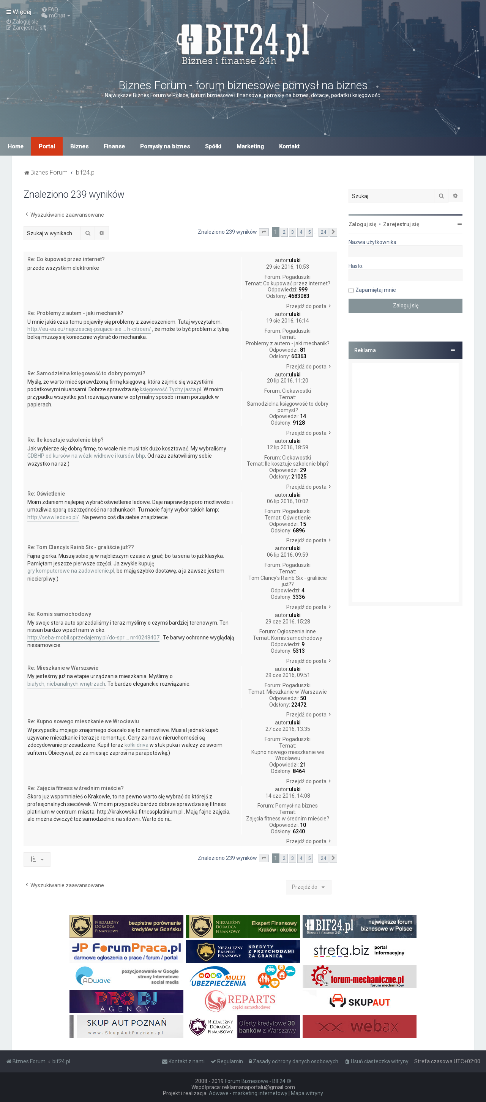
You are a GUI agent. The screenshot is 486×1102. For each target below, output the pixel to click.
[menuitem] (49, 9)
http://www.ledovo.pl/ (53, 517)
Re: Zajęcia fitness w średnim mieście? (75, 788)
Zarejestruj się (401, 224)
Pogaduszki (296, 277)
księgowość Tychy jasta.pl (170, 389)
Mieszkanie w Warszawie (297, 692)
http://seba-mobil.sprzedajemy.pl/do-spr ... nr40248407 (93, 637)
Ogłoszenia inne (296, 631)
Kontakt (289, 146)
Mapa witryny (307, 1093)
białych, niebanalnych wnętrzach (66, 684)
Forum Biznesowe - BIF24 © (258, 1081)
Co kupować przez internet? (296, 283)
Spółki (213, 146)
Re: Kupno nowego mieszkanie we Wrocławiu (83, 721)
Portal (47, 146)
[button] (264, 232)
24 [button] (323, 232)
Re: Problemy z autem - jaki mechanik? (75, 313)
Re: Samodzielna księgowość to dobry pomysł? (86, 373)
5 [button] (309, 232)
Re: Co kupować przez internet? (66, 259)
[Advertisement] (405, 482)
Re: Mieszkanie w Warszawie (62, 668)
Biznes (79, 146)
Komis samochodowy (296, 638)
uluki (295, 260)
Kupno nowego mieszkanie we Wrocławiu (287, 755)
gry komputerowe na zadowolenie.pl (70, 571)
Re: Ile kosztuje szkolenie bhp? (65, 440)
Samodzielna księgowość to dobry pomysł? (287, 407)
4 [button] (301, 232)
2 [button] (284, 232)
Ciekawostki (296, 391)
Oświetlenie (297, 518)
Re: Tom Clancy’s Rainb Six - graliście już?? (80, 547)
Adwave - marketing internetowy (248, 1093)
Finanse (114, 146)
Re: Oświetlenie (46, 494)
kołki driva (136, 745)
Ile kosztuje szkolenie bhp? (297, 464)
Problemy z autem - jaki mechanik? (288, 343)
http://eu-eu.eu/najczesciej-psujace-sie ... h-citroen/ (89, 329)
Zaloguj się (363, 224)
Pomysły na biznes (165, 146)
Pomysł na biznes (296, 806)
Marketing (250, 146)
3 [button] (292, 232)
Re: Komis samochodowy (59, 614)
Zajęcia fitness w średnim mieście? (287, 818)
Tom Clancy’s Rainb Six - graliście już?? (287, 581)
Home (16, 146)
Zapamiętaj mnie (375, 290)
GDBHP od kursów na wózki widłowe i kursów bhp (86, 456)
